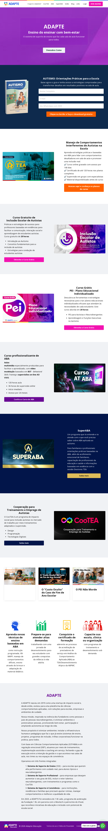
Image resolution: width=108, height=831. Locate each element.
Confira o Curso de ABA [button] (24, 399)
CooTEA (46, 4)
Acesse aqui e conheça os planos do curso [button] (84, 187)
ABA (52, 4)
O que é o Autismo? (34, 4)
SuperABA (59, 4)
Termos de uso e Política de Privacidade (60, 826)
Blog (72, 4)
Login (85, 4)
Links (78, 4)
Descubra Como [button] (54, 50)
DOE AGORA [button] (96, 4)
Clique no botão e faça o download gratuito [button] (71, 114)
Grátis (67, 4)
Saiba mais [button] (84, 476)
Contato (79, 826)
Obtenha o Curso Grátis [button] (24, 259)
